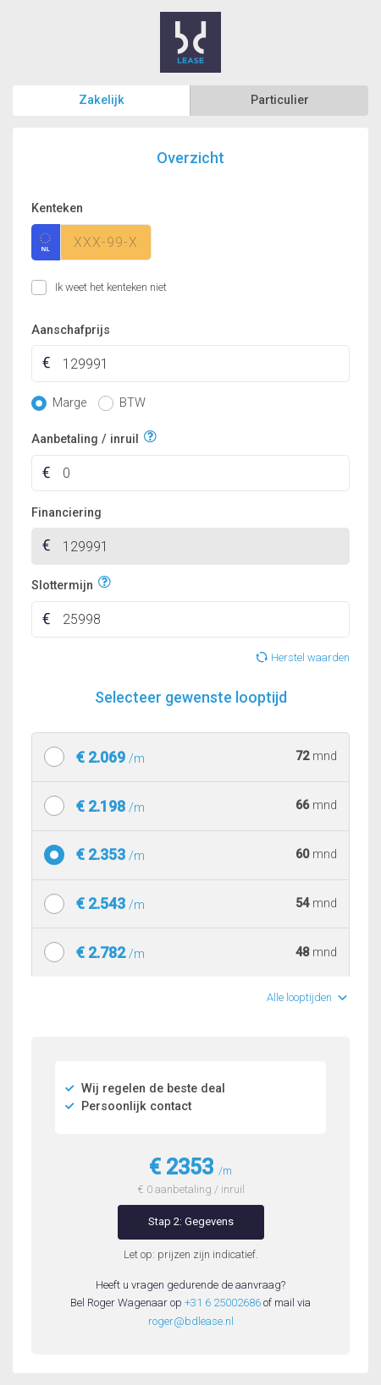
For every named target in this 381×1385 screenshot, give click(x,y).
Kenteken (57, 208)
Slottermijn (62, 583)
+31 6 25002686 (223, 1302)
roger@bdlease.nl (191, 1321)
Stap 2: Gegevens (191, 1221)
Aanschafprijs (70, 330)
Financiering (66, 513)
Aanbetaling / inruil (85, 437)
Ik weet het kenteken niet (52, 287)
